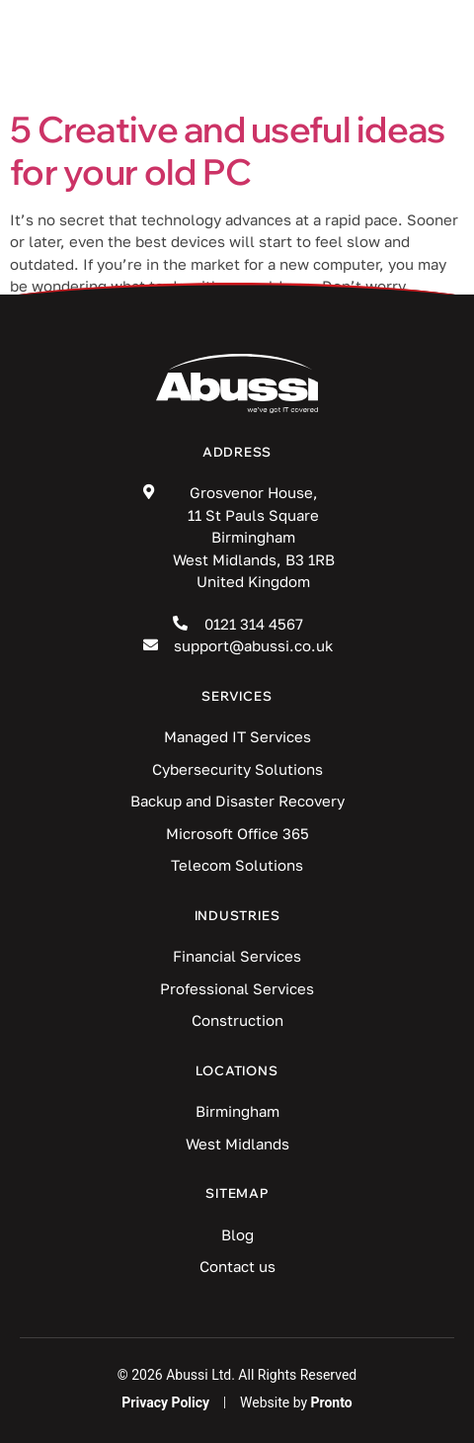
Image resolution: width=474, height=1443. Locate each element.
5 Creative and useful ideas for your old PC (227, 150)
